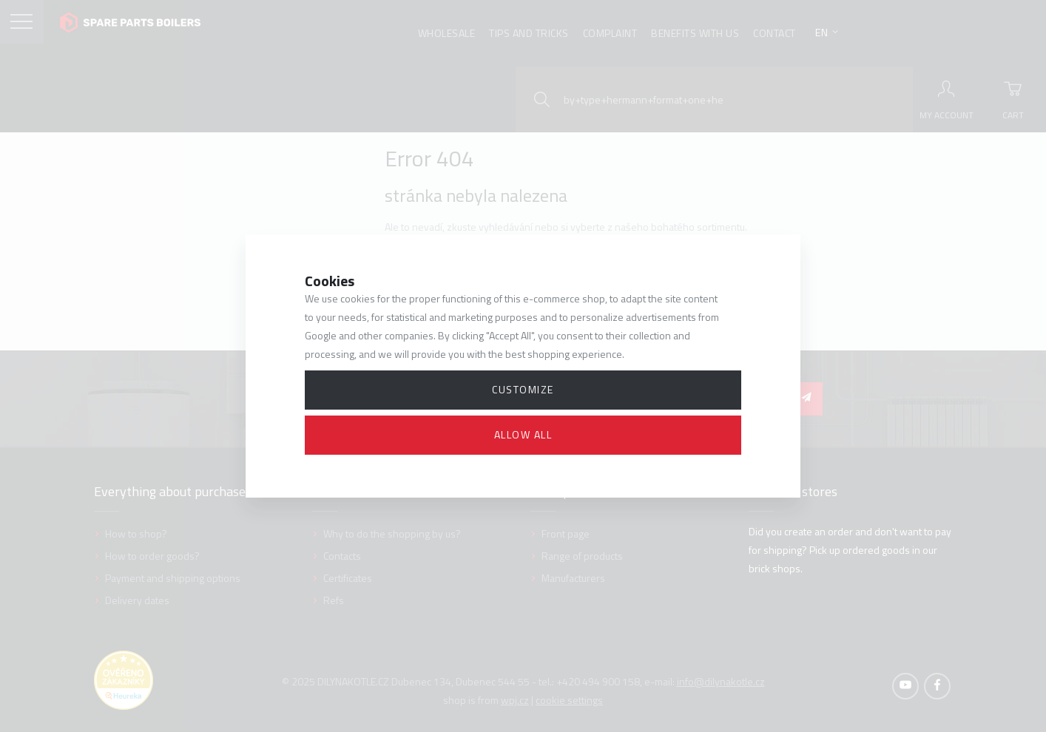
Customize (523, 389)
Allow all (523, 434)
